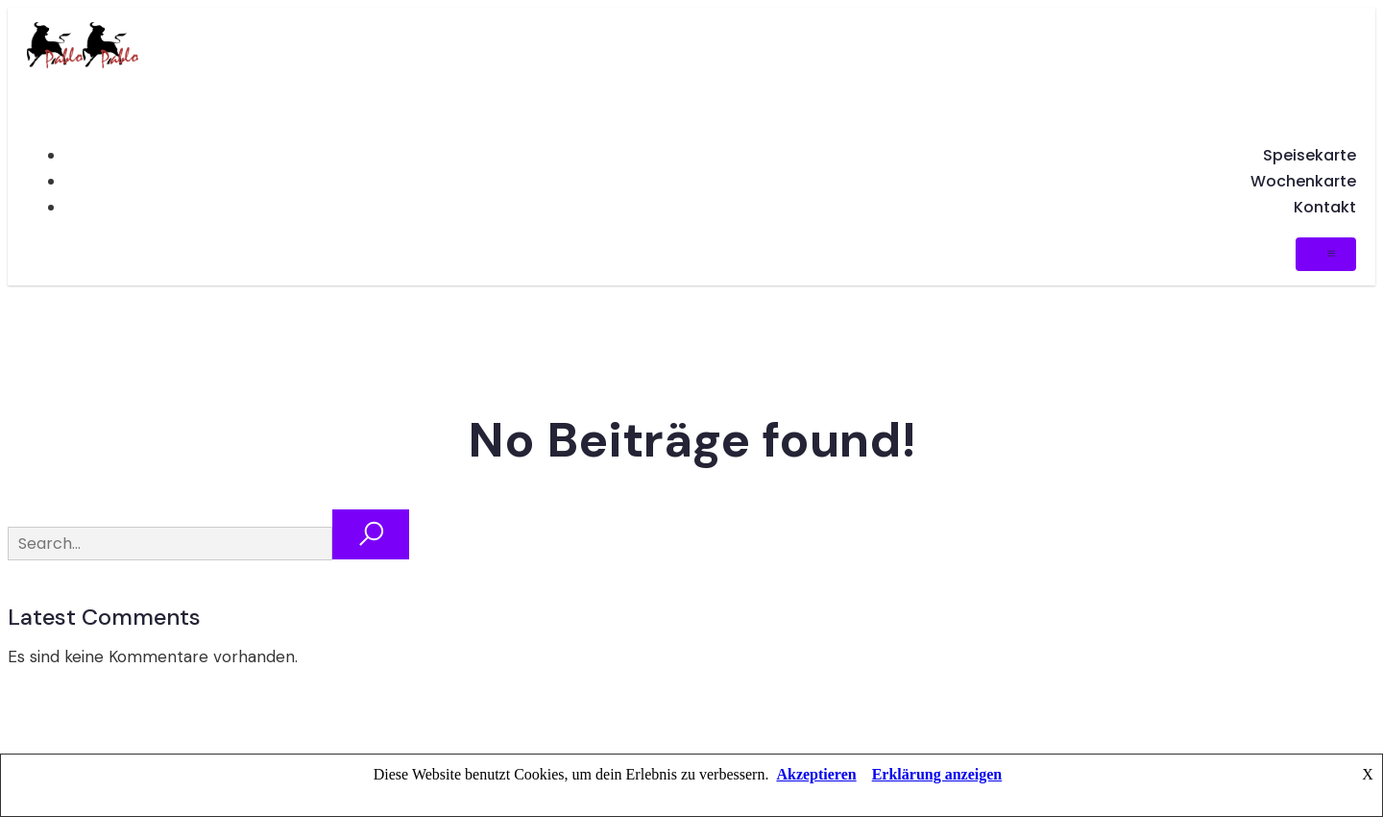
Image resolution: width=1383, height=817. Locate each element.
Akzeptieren (816, 774)
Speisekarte (1309, 155)
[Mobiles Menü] (1326, 254)
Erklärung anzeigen (937, 774)
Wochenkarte (1303, 181)
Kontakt (1325, 207)
